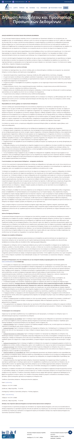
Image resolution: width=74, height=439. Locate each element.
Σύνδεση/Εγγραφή (68, 1)
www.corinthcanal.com (8, 261)
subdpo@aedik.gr (9, 394)
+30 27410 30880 (8, 1)
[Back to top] (70, 432)
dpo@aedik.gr (8, 382)
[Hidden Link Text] (4, 433)
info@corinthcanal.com (20, 1)
